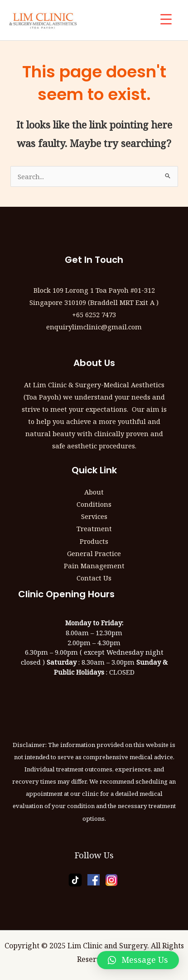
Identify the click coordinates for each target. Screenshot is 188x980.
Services (94, 516)
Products (94, 541)
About (94, 491)
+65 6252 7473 (94, 314)
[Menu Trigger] (166, 19)
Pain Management (94, 565)
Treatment (94, 528)
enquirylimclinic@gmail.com (94, 326)
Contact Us (94, 577)
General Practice (94, 553)
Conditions (94, 504)
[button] (138, 960)
